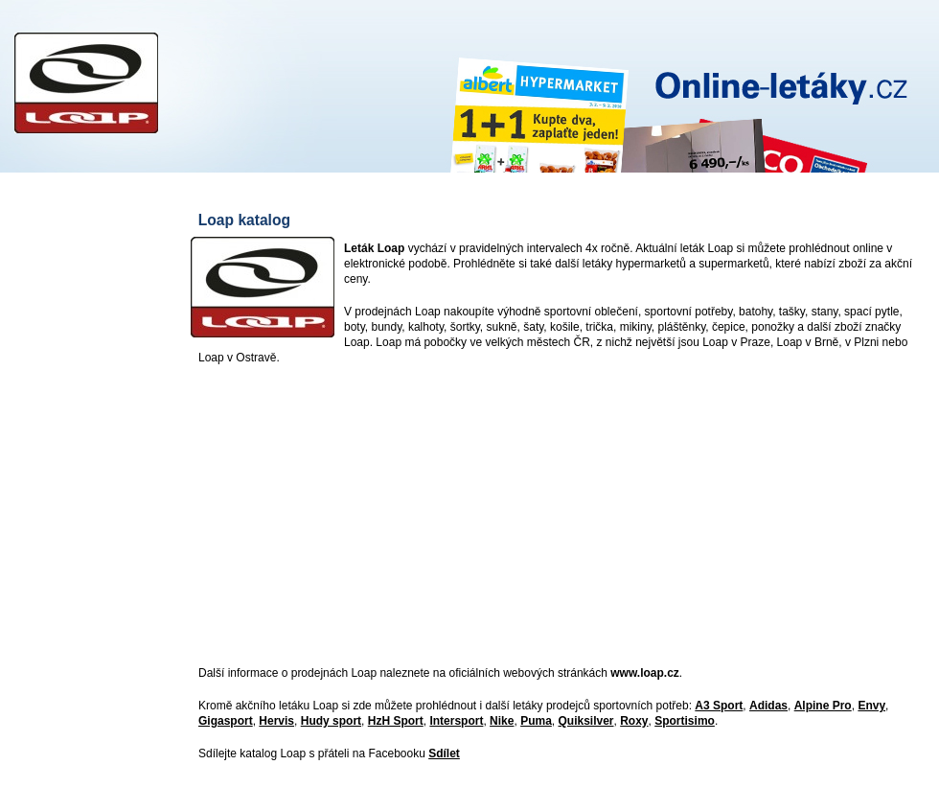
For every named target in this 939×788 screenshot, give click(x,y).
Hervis (276, 721)
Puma (536, 721)
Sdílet (444, 753)
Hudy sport (331, 721)
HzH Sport (396, 721)
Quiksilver (585, 721)
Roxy (634, 721)
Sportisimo (684, 721)
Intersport (456, 721)
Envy (871, 705)
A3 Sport (719, 705)
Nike (502, 721)
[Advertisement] (521, 516)
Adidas (768, 705)
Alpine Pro (823, 705)
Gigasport (225, 721)
